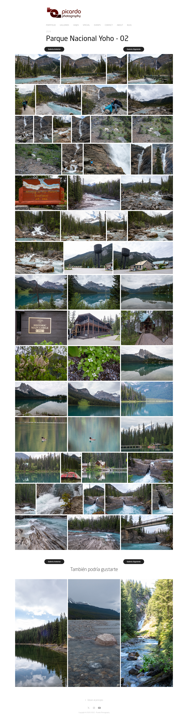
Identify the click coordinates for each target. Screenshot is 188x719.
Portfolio (51, 25)
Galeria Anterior (54, 49)
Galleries (64, 25)
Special (86, 25)
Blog (129, 25)
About (120, 25)
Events (97, 25)
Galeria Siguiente (134, 49)
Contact (109, 25)
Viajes (76, 25)
